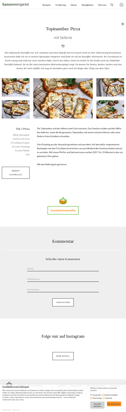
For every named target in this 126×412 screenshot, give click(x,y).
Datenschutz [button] (6, 410)
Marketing (97, 398)
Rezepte (46, 5)
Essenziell (97, 395)
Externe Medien (111, 395)
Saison (74, 5)
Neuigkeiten (87, 5)
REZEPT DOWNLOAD (16, 173)
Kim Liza (102, 5)
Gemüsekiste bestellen (63, 210)
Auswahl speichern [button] (97, 405)
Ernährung (60, 5)
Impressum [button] (16, 410)
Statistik (108, 398)
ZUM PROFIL (63, 370)
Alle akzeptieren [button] (114, 404)
